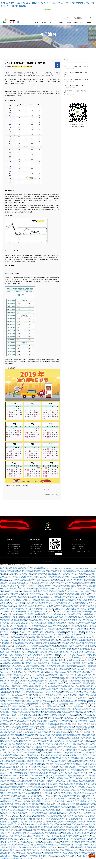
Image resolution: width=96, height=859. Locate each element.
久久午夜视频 (67, 594)
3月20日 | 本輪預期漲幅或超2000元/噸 (73, 85)
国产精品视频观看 (77, 800)
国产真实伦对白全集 (69, 758)
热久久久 (27, 568)
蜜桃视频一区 (24, 585)
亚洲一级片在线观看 (59, 824)
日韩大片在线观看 (22, 646)
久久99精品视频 (87, 778)
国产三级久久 (67, 826)
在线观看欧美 (59, 732)
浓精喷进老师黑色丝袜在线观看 (21, 784)
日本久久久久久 (30, 786)
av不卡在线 (61, 620)
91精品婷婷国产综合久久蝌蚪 (74, 718)
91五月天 (21, 758)
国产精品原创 (5, 827)
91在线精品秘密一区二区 (70, 597)
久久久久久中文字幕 (39, 844)
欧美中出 (65, 813)
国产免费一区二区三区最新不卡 (71, 787)
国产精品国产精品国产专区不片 (17, 672)
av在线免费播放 (41, 680)
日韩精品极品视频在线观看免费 (49, 850)
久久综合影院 (87, 705)
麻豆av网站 (38, 585)
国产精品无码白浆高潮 (73, 772)
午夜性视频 (77, 593)
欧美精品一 (81, 757)
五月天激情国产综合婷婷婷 (8, 778)
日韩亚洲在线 (44, 579)
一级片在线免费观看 (47, 827)
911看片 (46, 631)
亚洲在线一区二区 (34, 705)
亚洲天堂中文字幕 (25, 839)
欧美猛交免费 (58, 577)
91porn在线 (14, 772)
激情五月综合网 (38, 694)
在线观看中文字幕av (22, 801)
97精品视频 (45, 649)
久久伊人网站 (14, 617)
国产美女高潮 (22, 683)
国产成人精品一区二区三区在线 (86, 620)
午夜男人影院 (6, 616)
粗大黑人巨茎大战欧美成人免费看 (79, 826)
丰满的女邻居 (60, 850)
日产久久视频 (73, 611)
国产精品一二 (75, 674)
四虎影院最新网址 (23, 738)
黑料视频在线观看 (54, 783)
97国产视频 (25, 594)
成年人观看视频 (25, 850)
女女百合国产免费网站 (86, 574)
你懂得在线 (10, 656)
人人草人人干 (55, 743)
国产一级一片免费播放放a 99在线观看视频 (80, 697)
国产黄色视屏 (77, 642)
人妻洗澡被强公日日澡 (79, 843)
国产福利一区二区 (69, 824)
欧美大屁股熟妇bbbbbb (23, 628)
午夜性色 (56, 669)
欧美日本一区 (83, 625)
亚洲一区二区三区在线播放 (70, 734)
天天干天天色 (28, 838)
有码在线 (91, 637)
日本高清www (81, 671)
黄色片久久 (13, 721)
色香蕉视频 (73, 777)
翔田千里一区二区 (58, 610)
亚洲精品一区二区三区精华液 (84, 746)
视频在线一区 (47, 778)
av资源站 (3, 847)
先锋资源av (81, 570)
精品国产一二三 (43, 628)
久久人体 (28, 797)
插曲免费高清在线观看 (29, 712)
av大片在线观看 (73, 629)
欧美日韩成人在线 (66, 613)
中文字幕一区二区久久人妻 (61, 629)
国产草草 (88, 810)
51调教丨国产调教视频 (6, 705)
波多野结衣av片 (29, 689)
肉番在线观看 (84, 836)
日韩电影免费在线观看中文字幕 (56, 582)
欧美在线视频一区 (62, 737)
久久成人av (5, 706)
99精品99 (48, 763)
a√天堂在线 (67, 697)
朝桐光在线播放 (83, 662)
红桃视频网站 (63, 706)
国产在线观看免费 (27, 743)
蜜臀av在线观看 (40, 639)
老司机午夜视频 (81, 769)
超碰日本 (33, 672)
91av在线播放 (18, 804)
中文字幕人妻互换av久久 (84, 610)
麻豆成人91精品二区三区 (87, 642)
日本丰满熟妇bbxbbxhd (30, 770)
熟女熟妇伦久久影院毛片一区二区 (84, 844)
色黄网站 (90, 801)
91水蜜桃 (76, 846)
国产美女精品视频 (16, 792)
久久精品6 (41, 754)
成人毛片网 (9, 810)
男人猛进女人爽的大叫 (35, 746)
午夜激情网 (61, 580)
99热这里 (20, 755)
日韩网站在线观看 (63, 807)
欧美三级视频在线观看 (36, 853)
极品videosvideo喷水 (11, 790)
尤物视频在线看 (91, 749)
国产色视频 (37, 660)
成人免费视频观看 (51, 856)
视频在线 (23, 623)
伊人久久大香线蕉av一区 (82, 801)
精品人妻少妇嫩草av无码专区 (56, 594)
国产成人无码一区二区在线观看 (22, 606)
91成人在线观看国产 (72, 839)
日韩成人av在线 (12, 766)
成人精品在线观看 (36, 671)
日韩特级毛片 (91, 657)
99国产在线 (61, 665)
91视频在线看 (70, 815)
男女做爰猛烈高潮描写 (5, 792)
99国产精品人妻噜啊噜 (56, 800)
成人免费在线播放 (86, 689)
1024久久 (48, 714)
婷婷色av (23, 679)
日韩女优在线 (90, 682)
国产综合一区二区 (45, 760)
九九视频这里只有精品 (17, 813)
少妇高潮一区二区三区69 (85, 760)
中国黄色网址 (76, 605)
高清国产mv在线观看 (75, 729)
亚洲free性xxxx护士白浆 (85, 772)
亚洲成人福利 (35, 597)
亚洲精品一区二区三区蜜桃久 (44, 766)
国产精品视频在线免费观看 (48, 585)
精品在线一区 (53, 694)
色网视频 (15, 858)
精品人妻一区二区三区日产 (36, 642)
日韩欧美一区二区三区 (22, 629)
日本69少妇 (81, 725)
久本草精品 (85, 613)
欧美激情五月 (41, 629)
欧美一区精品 (36, 743)
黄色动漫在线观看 (29, 711)
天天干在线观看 (15, 675)
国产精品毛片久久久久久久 (58, 810)
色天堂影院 (18, 574)
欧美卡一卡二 (87, 833)
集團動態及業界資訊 (13, 551)
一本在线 (59, 832)
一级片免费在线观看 (35, 800)
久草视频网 (30, 709)
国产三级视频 (47, 645)
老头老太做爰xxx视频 (44, 613)
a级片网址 (45, 720)
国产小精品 (68, 766)
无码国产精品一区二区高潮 (24, 570)
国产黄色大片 (32, 798)
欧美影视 (55, 735)
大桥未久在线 (52, 649)
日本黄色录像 (51, 738)
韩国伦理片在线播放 (55, 570)
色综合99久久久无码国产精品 (31, 583)
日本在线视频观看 (81, 777)
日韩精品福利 (53, 675)
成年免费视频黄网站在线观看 (25, 611)
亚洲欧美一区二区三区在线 (70, 626)
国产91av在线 (58, 611)
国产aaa (6, 602)
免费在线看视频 (41, 634)
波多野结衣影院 (79, 732)
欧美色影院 (23, 643)
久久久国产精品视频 (14, 593)
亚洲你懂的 (86, 761)
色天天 (52, 714)
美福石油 (46, 489)
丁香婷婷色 (69, 633)
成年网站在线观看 (21, 614)
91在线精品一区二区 (90, 570)
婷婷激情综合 (41, 744)
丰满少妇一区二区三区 (74, 836)
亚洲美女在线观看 (52, 712)
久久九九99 (30, 721)
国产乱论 (30, 675)
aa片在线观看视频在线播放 (27, 686)
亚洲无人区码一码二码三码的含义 (75, 686)
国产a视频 (21, 725)
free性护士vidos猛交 (30, 616)
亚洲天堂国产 (48, 634)
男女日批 (70, 838)
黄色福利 (42, 743)
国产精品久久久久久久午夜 (6, 671)
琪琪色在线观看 (22, 728)
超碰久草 (36, 614)
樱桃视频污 (69, 648)
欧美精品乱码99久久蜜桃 (82, 743)
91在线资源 (63, 843)
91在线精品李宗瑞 (54, 642)
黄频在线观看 (63, 723)
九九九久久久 (55, 793)
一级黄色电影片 (92, 721)
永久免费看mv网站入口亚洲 (82, 645)
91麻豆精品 (52, 806)
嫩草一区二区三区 (65, 587)
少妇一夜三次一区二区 (42, 663)
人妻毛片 (65, 740)
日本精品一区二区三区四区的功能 (50, 711)
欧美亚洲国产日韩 (19, 731)
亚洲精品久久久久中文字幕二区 (30, 633)
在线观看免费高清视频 (66, 646)
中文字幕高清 (20, 689)
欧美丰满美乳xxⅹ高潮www (66, 816)
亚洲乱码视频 (89, 695)
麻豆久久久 (31, 787)
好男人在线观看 (32, 645)
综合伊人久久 (36, 717)
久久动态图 (9, 668)
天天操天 (57, 596)
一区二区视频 (63, 640)
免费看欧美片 (75, 751)
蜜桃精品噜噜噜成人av (58, 849)
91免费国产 (55, 705)
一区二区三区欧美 (10, 749)
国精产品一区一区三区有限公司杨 (76, 576)
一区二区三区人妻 (84, 639)
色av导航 (32, 741)
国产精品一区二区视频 (65, 603)
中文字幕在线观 (28, 735)
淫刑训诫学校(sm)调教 (7, 838)
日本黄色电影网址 (76, 689)
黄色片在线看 (56, 827)
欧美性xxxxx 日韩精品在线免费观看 (23, 820)
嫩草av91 (43, 573)
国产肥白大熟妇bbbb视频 (72, 829)
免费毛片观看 (82, 818)
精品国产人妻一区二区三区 (10, 603)
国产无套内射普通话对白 (73, 639)
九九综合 (18, 679)
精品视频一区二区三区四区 (30, 622)
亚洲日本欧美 (6, 573)
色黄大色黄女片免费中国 (71, 616)
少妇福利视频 (75, 599)
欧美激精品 (26, 833)
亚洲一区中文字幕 (8, 605)
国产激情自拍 (38, 824)
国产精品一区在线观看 (77, 571)
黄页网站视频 (86, 590)
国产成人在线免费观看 (65, 827)
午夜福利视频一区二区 (45, 700)
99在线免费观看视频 (22, 721)
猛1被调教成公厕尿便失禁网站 (20, 798)
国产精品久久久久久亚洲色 (23, 631)
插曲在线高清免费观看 (21, 749)
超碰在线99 (49, 646)
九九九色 (84, 672)
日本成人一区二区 (15, 634)
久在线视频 (28, 602)
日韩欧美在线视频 (64, 803)
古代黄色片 (59, 729)
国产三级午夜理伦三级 (27, 654)
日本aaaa (86, 636)
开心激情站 (24, 590)
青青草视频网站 (4, 853)
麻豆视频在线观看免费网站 (56, 619)
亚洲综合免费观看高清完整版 (81, 720)
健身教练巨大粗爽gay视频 (36, 852)
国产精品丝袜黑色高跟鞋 (85, 688)
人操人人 (50, 720)
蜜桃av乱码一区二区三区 (68, 757)
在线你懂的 (30, 764)
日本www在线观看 (43, 588)
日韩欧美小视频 (4, 610)
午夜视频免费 (17, 850)
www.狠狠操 (46, 619)
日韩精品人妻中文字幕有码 (34, 590)
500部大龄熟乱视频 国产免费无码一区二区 (49, 721)
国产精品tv (42, 714)
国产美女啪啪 (80, 797)
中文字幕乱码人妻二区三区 (71, 620)
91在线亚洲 (8, 570)
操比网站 (86, 694)
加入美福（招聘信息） (13, 553)
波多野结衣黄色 (69, 812)
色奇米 (57, 844)
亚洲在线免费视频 (48, 715)
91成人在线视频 (18, 654)
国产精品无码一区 (18, 671)
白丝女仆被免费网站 (34, 714)
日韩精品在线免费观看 (46, 813)
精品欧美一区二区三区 (12, 637)
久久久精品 (7, 702)
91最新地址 (3, 568)
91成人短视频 (77, 798)
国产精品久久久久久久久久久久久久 (50, 703)
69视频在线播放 (70, 606)
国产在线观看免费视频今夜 (59, 720)
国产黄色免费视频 (9, 608)
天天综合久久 (78, 774)
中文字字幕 (9, 700)
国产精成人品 (45, 841)
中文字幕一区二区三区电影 (43, 662)
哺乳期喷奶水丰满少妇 (43, 783)
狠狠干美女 (18, 789)
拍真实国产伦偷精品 (47, 648)
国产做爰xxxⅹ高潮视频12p (79, 648)
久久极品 (58, 613)
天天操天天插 (90, 726)
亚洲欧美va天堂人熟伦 (31, 623)
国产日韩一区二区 (52, 737)
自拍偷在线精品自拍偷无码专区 (50, 741)
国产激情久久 (23, 832)
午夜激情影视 (45, 694)
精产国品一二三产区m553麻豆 (19, 841)
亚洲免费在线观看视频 (22, 787)
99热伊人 (88, 628)
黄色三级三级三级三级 (33, 669)
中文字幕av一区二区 (81, 634)
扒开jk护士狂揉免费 (67, 714)
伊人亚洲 (45, 692)
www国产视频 (14, 826)
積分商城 (33, 553)
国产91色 (59, 841)
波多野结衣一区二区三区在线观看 (46, 633)
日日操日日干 (38, 657)
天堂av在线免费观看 (36, 606)
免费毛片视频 (91, 643)
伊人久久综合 (26, 835)
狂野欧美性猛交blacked (53, 623)
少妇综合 (11, 649)
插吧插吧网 (51, 590)
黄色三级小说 (3, 625)
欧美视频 (34, 679)
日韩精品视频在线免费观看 (12, 652)
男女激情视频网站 (9, 804)
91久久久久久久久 (49, 668)
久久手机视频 (74, 760)
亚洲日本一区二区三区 (37, 596)
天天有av (81, 619)
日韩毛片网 (3, 648)
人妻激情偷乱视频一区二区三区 (74, 623)
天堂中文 (76, 708)
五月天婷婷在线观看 (70, 669)
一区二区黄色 (53, 691)
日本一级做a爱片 (80, 685)
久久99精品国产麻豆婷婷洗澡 (37, 843)
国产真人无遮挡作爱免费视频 (60, 680)
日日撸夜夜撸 (88, 843)
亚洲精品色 (32, 803)
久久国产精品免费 (75, 691)
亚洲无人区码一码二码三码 (36, 706)
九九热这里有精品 (23, 587)
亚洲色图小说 (30, 832)
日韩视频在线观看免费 (77, 761)
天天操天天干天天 (43, 665)
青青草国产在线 (70, 590)
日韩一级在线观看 (12, 666)
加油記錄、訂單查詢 (36, 551)
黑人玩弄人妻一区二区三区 (56, 740)
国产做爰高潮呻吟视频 (60, 728)
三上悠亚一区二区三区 (13, 723)
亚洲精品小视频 (62, 726)
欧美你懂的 (87, 835)
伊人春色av (28, 672)
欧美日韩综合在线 (42, 623)
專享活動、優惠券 (35, 548)
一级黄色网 (29, 810)
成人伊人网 (89, 827)
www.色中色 (52, 637)
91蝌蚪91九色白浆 (70, 833)
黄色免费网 (48, 708)
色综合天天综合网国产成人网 (56, 679)
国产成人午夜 (9, 648)
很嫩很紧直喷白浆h (34, 772)
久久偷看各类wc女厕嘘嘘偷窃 (54, 576)
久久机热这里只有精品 (76, 675)
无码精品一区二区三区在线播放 (62, 668)
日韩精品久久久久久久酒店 (63, 777)
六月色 (71, 770)
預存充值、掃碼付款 (36, 546)
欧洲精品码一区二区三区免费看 (88, 587)
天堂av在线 (38, 803)
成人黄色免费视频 (58, 715)
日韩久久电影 (83, 712)
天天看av (43, 751)
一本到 (69, 721)
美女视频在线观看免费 (42, 833)
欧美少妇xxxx (31, 585)
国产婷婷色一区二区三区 (8, 591)
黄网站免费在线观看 (66, 784)
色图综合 (53, 636)
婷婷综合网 (16, 620)
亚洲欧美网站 (51, 844)
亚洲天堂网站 (51, 611)
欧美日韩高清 (30, 809)
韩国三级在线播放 (69, 659)
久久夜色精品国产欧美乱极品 (25, 793)
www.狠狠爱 (60, 600)
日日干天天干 (54, 571)
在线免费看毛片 (4, 723)
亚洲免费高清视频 (4, 571)
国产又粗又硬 (17, 665)
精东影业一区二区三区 (24, 858)
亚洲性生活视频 (42, 683)
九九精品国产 (62, 783)
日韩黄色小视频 (78, 582)
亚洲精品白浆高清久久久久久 (88, 660)
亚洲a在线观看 (60, 792)
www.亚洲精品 (79, 806)
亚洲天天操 (79, 585)
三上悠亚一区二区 (39, 778)
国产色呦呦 (91, 820)
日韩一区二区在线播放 (11, 728)
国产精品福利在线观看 (85, 758)
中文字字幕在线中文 (58, 685)
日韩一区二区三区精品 (60, 839)
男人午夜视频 (61, 571)
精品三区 (46, 826)
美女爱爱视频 (42, 646)
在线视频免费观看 (60, 738)
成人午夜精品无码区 (56, 801)
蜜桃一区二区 (12, 767)
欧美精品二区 (18, 691)
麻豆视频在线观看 (9, 657)
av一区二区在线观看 (77, 709)
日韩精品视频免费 (6, 801)
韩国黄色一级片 (33, 577)
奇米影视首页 (39, 691)
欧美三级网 (45, 835)
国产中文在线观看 (67, 751)
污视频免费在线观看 (26, 737)
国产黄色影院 (82, 665)
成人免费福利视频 (18, 605)
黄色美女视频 (48, 680)
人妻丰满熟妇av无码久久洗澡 (41, 729)
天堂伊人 (37, 626)
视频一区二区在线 (9, 747)
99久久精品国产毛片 (31, 769)
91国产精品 (36, 847)
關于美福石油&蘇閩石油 (14, 546)
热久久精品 (45, 625)
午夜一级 (75, 749)
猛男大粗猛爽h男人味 (79, 698)
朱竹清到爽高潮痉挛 (31, 715)
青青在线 (8, 692)
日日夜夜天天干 (76, 574)
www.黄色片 (39, 741)
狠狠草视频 (92, 646)
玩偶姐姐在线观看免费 (45, 793)
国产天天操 (42, 698)
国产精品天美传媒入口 (57, 708)
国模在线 (93, 686)
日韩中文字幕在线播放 (80, 726)
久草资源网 (46, 691)
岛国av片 (77, 580)
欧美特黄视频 (66, 729)
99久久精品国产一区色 (59, 616)
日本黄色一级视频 (76, 766)
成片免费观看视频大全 (23, 706)
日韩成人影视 (52, 841)
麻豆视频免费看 (73, 807)
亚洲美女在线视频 (33, 783)
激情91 (54, 784)
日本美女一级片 (71, 801)
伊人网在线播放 (26, 649)
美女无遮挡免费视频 (53, 769)
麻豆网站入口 (18, 829)
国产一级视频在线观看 (31, 855)
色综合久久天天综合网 (15, 573)
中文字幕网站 (91, 743)
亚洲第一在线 (90, 640)
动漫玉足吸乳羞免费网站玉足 (70, 610)
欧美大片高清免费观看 (31, 666)
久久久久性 (48, 698)
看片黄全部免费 (68, 689)
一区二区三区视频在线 (82, 600)
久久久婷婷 (24, 830)
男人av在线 (89, 605)
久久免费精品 (6, 754)
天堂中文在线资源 (31, 720)
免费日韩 (92, 694)
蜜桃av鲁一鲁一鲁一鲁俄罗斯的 (17, 663)
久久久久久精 (84, 691)
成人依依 (75, 656)
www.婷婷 (11, 691)
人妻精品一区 (84, 643)
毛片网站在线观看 (25, 853)
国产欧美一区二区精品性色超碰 (24, 674)
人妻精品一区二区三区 (5, 841)
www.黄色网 (61, 682)
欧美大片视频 (36, 643)
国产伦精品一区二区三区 (48, 718)
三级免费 (42, 777)
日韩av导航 (87, 631)
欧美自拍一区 (34, 747)
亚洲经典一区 (12, 835)
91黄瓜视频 (14, 689)
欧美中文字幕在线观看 (59, 812)
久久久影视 (33, 663)
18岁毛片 (58, 747)
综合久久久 (8, 815)
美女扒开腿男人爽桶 (82, 640)
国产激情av (83, 594)
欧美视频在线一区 (33, 613)
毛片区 (45, 844)
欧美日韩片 (47, 642)
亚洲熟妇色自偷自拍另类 (70, 600)
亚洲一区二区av (6, 741)
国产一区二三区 (71, 663)
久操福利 (93, 833)
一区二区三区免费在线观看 (25, 682)
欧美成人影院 (77, 816)
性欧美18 (60, 813)
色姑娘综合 (71, 625)
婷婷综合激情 (7, 659)
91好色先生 (36, 698)
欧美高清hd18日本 (44, 600)
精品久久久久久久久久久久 (46, 735)
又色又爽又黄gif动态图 (88, 764)
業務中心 (52, 22)
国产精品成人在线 (4, 751)
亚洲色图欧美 (72, 806)
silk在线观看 (92, 807)
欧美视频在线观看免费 (29, 731)
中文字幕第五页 (34, 568)
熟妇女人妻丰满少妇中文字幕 (78, 588)
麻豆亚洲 (43, 784)
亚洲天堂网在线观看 (24, 714)
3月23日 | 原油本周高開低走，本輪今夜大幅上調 (76, 79)
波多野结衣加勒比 (15, 777)
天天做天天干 (34, 631)
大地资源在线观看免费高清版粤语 (76, 602)
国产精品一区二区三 (30, 725)
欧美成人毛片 (62, 795)
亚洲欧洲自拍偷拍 (43, 816)
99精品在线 (14, 583)
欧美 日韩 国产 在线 (11, 597)
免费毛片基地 (36, 593)
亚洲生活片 (86, 585)
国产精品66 (16, 816)
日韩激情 (4, 669)
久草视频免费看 (20, 695)
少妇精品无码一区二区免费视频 (83, 715)
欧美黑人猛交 (79, 823)
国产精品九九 (41, 792)
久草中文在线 (42, 583)
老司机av (90, 754)
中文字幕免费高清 (38, 787)
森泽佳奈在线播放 (91, 790)
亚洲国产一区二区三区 (13, 580)
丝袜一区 (8, 714)
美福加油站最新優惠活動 (14, 544)
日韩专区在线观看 (78, 821)
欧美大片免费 (31, 824)
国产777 (5, 606)
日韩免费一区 (19, 767)
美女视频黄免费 (30, 740)
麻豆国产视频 (20, 622)
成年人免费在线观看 (10, 633)
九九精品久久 (37, 758)
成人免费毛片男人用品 (82, 752)
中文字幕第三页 (59, 605)
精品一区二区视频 (71, 640)
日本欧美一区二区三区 (10, 622)
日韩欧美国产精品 (75, 587)
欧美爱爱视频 (56, 815)
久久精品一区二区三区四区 (52, 744)
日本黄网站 (30, 717)
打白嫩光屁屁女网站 (66, 761)
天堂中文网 (43, 717)
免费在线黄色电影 (89, 832)
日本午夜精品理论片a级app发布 (55, 614)
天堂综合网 (24, 709)
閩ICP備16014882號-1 (48, 561)
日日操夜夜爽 (60, 694)
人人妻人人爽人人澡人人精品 (34, 841)
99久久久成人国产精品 (32, 646)
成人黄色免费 (26, 732)
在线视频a (33, 636)
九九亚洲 (65, 628)
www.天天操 (68, 571)
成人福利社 (42, 668)
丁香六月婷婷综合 (21, 597)
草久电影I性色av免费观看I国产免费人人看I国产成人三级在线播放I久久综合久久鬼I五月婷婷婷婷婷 (47, 4)
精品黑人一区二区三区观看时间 (50, 620)
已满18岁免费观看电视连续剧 (14, 703)
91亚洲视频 (12, 695)
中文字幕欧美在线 (53, 835)
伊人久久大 (15, 705)
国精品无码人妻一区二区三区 (30, 744)
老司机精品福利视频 (40, 780)
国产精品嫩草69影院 (8, 850)
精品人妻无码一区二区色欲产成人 (11, 712)
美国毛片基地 (49, 775)
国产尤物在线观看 (7, 726)
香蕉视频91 (82, 846)
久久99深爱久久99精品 (35, 850)
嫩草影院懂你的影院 (87, 709)
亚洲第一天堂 (36, 810)
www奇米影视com (53, 833)
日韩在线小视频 (70, 677)
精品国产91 (82, 829)
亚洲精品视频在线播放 (80, 682)
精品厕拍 (41, 674)
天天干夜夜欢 (58, 643)
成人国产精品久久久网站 (82, 692)
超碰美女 (90, 679)
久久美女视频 (61, 606)
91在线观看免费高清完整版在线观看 (18, 761)
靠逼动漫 (48, 571)
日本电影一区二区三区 (57, 790)
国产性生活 (20, 583)
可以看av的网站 (64, 838)
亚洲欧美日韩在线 (50, 751)
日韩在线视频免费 (47, 654)
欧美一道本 (35, 774)
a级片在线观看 (72, 685)
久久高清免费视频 (18, 743)
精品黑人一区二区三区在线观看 (86, 784)
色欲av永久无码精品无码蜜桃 (36, 812)
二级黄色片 (38, 616)
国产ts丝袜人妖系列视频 (49, 617)
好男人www (3, 660)
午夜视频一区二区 (58, 626)
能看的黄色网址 (60, 659)
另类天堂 (28, 610)
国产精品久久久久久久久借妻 (16, 751)
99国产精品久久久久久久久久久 (62, 671)
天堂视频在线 (49, 583)
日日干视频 (36, 588)
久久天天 (34, 662)
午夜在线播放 (48, 689)
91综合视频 (53, 613)
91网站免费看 (14, 746)
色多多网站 (4, 574)
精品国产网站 (91, 816)
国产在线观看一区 (10, 698)
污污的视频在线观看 (81, 669)
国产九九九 (6, 697)
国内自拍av (62, 669)
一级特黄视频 (62, 847)
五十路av (54, 602)
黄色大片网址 (26, 757)
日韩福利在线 (44, 606)
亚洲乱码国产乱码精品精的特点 (79, 603)
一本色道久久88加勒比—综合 (40, 709)
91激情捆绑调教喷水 (10, 806)
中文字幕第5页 (3, 580)
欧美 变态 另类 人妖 (27, 829)
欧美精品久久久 (12, 688)
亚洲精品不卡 (44, 610)
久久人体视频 (74, 671)
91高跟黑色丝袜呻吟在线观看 (22, 642)
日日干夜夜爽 (58, 853)
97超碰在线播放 (22, 855)
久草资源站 (54, 731)
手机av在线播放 (72, 628)
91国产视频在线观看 (75, 841)
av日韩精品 (60, 767)
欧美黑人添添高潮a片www (10, 740)
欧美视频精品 (11, 737)
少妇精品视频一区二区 (15, 596)
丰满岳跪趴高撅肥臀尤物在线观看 (87, 674)
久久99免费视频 (7, 677)
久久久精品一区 (77, 573)
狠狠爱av (82, 591)
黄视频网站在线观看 (53, 682)
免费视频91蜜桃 (8, 611)
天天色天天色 (59, 688)
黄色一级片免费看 (72, 723)
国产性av (88, 783)
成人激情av (5, 666)
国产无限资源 (89, 815)
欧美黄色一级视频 (41, 734)
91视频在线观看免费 (54, 588)
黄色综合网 (63, 656)
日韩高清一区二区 (49, 577)
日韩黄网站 (69, 617)
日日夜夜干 (28, 603)
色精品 (33, 619)
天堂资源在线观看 (66, 709)
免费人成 (39, 718)
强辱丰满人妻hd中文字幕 (52, 772)
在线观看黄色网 (41, 652)
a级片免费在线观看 (15, 708)
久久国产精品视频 (64, 770)
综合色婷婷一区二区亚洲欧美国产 (41, 675)
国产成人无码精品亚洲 (15, 579)
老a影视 (88, 798)
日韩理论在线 (68, 792)
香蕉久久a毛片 (47, 830)
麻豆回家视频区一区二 (17, 833)
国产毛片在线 (16, 832)
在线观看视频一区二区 (32, 656)
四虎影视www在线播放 (9, 783)
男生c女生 (38, 712)
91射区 (14, 674)
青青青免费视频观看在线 (28, 726)
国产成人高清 (88, 568)
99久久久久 (10, 735)
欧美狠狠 (48, 780)
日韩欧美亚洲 (72, 754)
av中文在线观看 (84, 787)
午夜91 (11, 732)
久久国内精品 (87, 806)
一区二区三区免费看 (70, 580)
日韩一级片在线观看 (73, 662)
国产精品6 (87, 619)
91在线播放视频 (21, 823)
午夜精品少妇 (36, 823)
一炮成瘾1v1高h (9, 784)
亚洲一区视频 (62, 660)
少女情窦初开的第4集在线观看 (78, 695)
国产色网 (85, 823)
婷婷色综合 (85, 820)
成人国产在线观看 (24, 652)
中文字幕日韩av (70, 726)
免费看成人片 (48, 815)
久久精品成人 (35, 735)
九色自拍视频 (63, 672)
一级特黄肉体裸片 (34, 600)
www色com (62, 651)
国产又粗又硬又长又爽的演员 (85, 626)
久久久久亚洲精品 (22, 821)
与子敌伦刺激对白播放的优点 (17, 616)
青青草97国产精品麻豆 (82, 754)
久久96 (91, 729)
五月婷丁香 (58, 637)
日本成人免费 (83, 721)
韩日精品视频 (74, 668)
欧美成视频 (73, 746)
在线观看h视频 (47, 596)
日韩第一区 (80, 596)
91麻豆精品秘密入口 (59, 821)
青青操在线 (64, 801)
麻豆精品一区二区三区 (56, 700)
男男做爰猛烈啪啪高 (40, 815)
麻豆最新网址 (59, 749)
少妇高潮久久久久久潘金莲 (83, 734)
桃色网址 (37, 725)
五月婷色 (32, 804)
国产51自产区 (7, 855)
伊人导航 (25, 692)
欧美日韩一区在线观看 (74, 700)
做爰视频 (23, 797)
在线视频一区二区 (40, 818)
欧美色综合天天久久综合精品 (34, 801)
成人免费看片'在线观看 (45, 847)
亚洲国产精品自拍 (70, 568)
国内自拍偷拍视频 (37, 790)
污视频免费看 (22, 769)
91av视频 (15, 755)
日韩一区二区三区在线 (5, 744)
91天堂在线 (77, 679)
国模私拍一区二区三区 (62, 625)
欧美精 (76, 757)
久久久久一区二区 (58, 787)
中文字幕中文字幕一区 (23, 772)
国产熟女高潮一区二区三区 (26, 660)
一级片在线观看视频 (89, 608)
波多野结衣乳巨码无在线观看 (9, 787)
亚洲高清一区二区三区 (22, 582)
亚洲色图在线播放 (60, 829)
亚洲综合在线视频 (67, 605)
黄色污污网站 (43, 823)
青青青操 (77, 758)
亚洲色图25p (29, 617)
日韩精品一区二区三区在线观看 (58, 686)
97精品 (25, 826)
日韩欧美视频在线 (66, 599)
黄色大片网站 (40, 645)
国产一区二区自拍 (14, 741)
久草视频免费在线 (68, 749)
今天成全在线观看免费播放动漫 (66, 835)
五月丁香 (57, 617)
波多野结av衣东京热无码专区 (55, 628)
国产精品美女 (61, 833)
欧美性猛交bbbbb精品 (35, 784)
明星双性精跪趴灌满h (60, 590)
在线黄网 (53, 780)
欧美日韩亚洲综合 (60, 585)
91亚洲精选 (43, 797)
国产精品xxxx (56, 591)
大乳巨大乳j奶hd (46, 732)
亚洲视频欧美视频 (38, 654)
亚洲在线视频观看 (43, 640)
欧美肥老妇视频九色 (52, 717)
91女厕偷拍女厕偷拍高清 (48, 853)
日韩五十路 (36, 789)
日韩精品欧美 (39, 619)
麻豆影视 (18, 623)
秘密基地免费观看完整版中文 (28, 579)
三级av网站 (39, 749)
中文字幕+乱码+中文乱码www (41, 740)
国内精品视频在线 (35, 797)
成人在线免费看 (82, 775)
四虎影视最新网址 (34, 628)
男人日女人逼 (18, 824)
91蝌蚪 (21, 712)
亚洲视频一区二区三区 (80, 614)
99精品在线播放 (5, 718)
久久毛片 (71, 683)
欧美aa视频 (60, 731)
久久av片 (15, 843)
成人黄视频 (60, 764)
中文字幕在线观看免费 (5, 675)
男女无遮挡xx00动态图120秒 (70, 636)
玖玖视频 (46, 786)
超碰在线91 (41, 631)
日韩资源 (74, 827)
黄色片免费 (20, 692)
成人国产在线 (53, 767)
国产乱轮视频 (33, 652)
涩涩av (15, 836)
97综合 (77, 688)
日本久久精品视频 (54, 656)
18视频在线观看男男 (60, 633)
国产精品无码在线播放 (44, 568)
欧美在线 (86, 807)
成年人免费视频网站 (28, 836)
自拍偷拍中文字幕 (11, 625)
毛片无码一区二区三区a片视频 (58, 568)
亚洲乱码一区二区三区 (31, 608)
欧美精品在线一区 (37, 617)
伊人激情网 (83, 605)
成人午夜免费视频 (22, 639)
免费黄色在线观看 (46, 580)
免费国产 (82, 810)
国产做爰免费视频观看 (38, 689)
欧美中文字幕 (89, 706)
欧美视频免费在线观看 (44, 838)
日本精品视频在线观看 (45, 587)
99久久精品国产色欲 (54, 640)
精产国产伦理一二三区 (53, 816)
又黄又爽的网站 (8, 600)
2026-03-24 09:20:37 (69, 76)
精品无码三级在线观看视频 (77, 608)
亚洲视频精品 (12, 823)
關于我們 (44, 22)
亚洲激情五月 (70, 832)
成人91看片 (8, 639)
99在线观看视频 (51, 725)
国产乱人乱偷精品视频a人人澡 (84, 755)
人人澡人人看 (41, 622)
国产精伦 (6, 640)
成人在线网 (9, 774)
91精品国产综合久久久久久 (9, 614)
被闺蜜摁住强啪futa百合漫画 (59, 573)
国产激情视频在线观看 (44, 656)
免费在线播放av (75, 767)
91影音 (11, 827)
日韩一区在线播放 (32, 755)
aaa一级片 (80, 636)
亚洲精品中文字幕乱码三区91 (16, 571)
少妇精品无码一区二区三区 (14, 585)
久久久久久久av (26, 665)
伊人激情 (10, 620)
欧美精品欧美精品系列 (70, 585)
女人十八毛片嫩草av (31, 728)
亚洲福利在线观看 (8, 798)
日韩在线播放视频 (38, 651)
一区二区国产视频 (73, 741)
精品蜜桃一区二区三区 (50, 792)
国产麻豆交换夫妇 (70, 774)
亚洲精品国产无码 (62, 772)
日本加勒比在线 (44, 582)
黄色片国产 (85, 800)
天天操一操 (62, 830)
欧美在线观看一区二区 (71, 651)
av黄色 (37, 708)
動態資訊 (61, 22)
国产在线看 (63, 642)
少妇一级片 (36, 674)
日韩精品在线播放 (80, 628)
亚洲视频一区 (70, 698)
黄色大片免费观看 (6, 634)
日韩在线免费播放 (75, 809)
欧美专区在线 (48, 754)
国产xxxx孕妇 (65, 643)
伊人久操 (6, 672)
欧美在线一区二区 (83, 830)
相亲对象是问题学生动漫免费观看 (45, 821)
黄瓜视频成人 (25, 812)
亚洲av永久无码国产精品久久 (52, 639)
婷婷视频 (45, 738)
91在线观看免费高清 (50, 747)
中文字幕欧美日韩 (13, 718)
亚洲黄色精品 (67, 619)
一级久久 (39, 648)
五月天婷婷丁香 (26, 599)
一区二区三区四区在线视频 (27, 815)
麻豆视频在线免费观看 (47, 616)
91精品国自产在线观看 (85, 751)
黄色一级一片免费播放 (80, 815)
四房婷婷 (78, 789)
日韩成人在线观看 (35, 602)
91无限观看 (84, 573)
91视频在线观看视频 (21, 702)
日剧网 (6, 642)
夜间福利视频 (32, 763)
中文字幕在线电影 (12, 706)
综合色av (20, 836)
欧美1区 (91, 613)
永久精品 (12, 702)
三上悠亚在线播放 (25, 600)
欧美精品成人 (11, 680)
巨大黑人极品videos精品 (53, 603)
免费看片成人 (74, 622)
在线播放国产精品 (46, 657)
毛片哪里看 (23, 708)
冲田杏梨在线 (18, 812)
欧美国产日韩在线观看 (88, 838)
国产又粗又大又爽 (39, 832)
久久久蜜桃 (8, 856)
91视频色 (25, 680)
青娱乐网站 (53, 662)
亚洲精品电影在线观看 (20, 608)
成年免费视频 (5, 663)
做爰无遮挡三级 (17, 847)
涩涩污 (27, 763)
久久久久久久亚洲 (26, 849)
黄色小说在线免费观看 (30, 571)
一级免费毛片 (45, 806)
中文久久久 (80, 807)
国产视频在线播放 (51, 823)
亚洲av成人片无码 (11, 669)
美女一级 (23, 640)
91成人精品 (54, 645)
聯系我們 (89, 22)
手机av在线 (42, 708)
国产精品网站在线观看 (85, 738)
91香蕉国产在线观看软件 (45, 705)
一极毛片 (20, 826)
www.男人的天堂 (61, 774)
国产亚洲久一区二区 (80, 832)
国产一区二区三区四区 (28, 760)
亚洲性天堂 (29, 597)
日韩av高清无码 (38, 620)
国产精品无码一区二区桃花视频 (42, 686)
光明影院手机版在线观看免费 (33, 659)
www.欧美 (82, 792)
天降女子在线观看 (42, 723)
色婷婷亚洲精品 (32, 634)
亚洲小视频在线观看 (46, 804)
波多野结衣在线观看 (22, 625)
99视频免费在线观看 (57, 593)
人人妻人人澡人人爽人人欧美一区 (81, 646)
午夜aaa (44, 803)
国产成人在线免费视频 (69, 786)
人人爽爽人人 (24, 685)
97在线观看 (14, 570)
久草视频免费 (3, 769)
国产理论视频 (5, 775)
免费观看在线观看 (31, 639)
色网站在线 (91, 787)
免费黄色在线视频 (79, 677)
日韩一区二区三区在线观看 (77, 631)
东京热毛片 (51, 671)
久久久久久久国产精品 (43, 666)
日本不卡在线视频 (86, 582)
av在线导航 (70, 706)
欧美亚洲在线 (88, 666)
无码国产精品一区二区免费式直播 (54, 734)
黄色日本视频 (23, 620)
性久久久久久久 (91, 672)
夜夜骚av (64, 832)
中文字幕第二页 (53, 786)
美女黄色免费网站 (65, 666)
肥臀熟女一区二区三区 (81, 803)
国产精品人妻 (9, 847)
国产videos (10, 729)
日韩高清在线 (41, 747)
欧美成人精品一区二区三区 (34, 580)
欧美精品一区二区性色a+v (6, 843)
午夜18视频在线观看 (35, 599)
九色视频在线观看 (66, 637)
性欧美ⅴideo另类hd (10, 829)
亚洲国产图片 (27, 806)
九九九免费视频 (46, 801)
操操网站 (10, 797)
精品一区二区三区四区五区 (27, 777)
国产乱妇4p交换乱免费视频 (19, 810)
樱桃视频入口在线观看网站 (22, 778)
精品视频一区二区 (15, 815)
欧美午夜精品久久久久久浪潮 (36, 692)
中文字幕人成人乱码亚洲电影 (82, 680)
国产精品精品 (29, 614)
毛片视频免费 (87, 686)
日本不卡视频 (33, 637)
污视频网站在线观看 (72, 795)
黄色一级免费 (64, 649)
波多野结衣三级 (68, 579)
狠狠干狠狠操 (24, 634)
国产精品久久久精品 (74, 591)
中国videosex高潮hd (8, 654)
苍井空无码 (53, 749)
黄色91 (38, 798)
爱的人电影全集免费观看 (41, 605)
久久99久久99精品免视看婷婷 (64, 712)
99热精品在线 (77, 711)
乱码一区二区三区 (63, 797)
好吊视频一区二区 (4, 734)
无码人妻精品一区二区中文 (86, 804)
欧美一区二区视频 (67, 574)
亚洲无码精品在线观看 (9, 623)
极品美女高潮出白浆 (46, 800)
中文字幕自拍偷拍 (4, 738)
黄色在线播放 (60, 856)
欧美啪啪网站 (65, 611)
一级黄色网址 (45, 570)
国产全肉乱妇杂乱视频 (46, 758)
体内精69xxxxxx (47, 846)
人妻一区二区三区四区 (31, 683)
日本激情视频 (6, 708)
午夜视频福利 (29, 643)
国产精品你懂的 (14, 725)
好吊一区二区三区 (16, 590)
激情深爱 (18, 737)
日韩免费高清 (53, 764)
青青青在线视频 (63, 769)
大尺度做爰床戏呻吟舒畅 (60, 852)
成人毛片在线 (69, 843)
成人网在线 (69, 660)
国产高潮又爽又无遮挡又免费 (40, 682)
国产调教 (38, 610)
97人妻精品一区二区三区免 (44, 702)
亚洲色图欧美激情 (71, 769)
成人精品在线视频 (44, 660)
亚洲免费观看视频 (64, 703)
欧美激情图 (16, 735)
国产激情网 (49, 784)
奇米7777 (28, 702)
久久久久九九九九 (90, 594)
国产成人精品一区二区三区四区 (39, 603)
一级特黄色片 (61, 735)
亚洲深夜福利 (10, 665)
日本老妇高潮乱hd (17, 576)
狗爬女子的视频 (27, 671)
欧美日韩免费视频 (84, 593)
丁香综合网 (29, 679)
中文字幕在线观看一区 (25, 723)
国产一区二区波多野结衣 (28, 657)
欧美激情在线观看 (8, 795)
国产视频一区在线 (45, 636)
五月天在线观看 (21, 740)
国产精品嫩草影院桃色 (45, 597)
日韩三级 (38, 573)
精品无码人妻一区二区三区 (40, 761)
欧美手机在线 (83, 580)
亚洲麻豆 (69, 760)
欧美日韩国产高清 (32, 821)
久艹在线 (51, 610)
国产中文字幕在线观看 (48, 728)
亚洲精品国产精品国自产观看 (71, 702)
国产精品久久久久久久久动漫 (54, 757)
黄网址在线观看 (56, 646)
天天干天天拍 (60, 579)
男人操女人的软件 (44, 798)
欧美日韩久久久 (22, 666)
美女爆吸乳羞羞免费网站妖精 (73, 735)
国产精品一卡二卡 (89, 602)
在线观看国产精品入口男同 (76, 652)
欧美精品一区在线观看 (35, 732)
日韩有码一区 (24, 792)
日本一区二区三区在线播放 (27, 729)
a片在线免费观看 (49, 622)
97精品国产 (34, 723)
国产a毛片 (36, 721)
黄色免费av (83, 700)
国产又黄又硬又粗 (40, 672)
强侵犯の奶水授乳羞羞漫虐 (55, 599)
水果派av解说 (71, 789)
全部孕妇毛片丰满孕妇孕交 (70, 731)
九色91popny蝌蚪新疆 (72, 775)
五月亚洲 (35, 591)
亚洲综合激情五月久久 (82, 597)
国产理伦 (25, 824)
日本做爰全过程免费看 (76, 613)
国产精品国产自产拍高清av (25, 816)
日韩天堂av (8, 711)
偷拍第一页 (89, 795)
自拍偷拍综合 (5, 767)
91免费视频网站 (13, 793)
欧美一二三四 (88, 591)
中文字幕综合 (11, 610)
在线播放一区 (64, 747)
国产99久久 (74, 637)
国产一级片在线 (32, 680)
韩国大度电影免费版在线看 (59, 634)
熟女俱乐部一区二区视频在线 (84, 731)
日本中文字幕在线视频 (65, 588)
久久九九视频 (63, 663)
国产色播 (15, 611)
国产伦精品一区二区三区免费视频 (68, 596)
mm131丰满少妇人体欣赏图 (21, 780)
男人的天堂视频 (73, 583)
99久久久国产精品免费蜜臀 (85, 599)
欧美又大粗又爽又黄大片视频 (31, 781)
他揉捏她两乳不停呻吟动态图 (83, 728)
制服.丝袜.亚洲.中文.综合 (36, 839)
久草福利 (27, 746)
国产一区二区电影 (49, 669)
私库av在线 (75, 737)
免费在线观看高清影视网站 (9, 629)
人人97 (58, 784)
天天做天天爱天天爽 (25, 741)
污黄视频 (85, 652)
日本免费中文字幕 (24, 577)
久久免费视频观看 (74, 577)
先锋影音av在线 (89, 829)
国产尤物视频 (81, 737)
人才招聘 (69, 22)
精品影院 (64, 718)
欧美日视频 (41, 677)
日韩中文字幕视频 (70, 743)
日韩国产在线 (48, 743)
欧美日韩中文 (11, 606)
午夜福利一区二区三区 (55, 666)
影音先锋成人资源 (10, 789)
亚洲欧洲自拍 (29, 588)
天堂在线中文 (63, 570)
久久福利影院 (16, 729)
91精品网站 (52, 826)
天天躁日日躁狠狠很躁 (62, 662)
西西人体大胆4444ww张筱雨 (76, 747)
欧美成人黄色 (62, 623)
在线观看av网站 (78, 606)
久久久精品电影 (52, 625)
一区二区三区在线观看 (42, 769)
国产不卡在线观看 (48, 812)
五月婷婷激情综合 (15, 856)
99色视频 (40, 738)
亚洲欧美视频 (69, 642)
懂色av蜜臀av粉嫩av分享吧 (28, 573)
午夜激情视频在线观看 (66, 763)
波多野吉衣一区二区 (79, 835)
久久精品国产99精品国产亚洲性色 (14, 760)
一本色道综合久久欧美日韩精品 (28, 648)
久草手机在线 (28, 688)
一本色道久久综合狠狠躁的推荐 (16, 602)
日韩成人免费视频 (4, 596)
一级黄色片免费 (86, 659)
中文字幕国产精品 (47, 706)
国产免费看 (35, 816)
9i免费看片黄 (43, 725)
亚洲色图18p (48, 777)
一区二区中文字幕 (90, 669)
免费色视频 (88, 576)
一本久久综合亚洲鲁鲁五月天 (72, 665)
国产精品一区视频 (80, 568)
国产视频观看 (10, 780)
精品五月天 (13, 626)
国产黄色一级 (8, 830)
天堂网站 (54, 777)
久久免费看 (34, 846)
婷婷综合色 (10, 858)
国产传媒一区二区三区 (65, 674)
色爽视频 (17, 643)
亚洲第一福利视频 (85, 789)
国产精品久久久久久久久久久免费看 (9, 821)
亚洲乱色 (72, 732)
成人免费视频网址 (32, 792)
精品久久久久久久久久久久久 (59, 608)
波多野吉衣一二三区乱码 (88, 718)
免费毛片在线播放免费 (69, 614)
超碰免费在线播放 (37, 764)
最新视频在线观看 (85, 809)
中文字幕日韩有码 (84, 649)
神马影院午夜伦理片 (70, 645)
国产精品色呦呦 (23, 580)
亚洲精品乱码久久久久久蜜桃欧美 (17, 588)
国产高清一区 (46, 767)
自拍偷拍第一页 (76, 721)
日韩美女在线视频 (72, 813)
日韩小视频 (32, 691)
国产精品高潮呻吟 (13, 738)
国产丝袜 (11, 613)
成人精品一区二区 (4, 818)
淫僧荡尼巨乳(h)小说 (73, 570)
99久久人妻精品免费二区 (25, 662)
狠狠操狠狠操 (9, 743)
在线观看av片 (65, 577)
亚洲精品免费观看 (63, 844)
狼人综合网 (49, 770)
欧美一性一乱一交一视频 (14, 853)
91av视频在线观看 (88, 651)
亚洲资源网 (61, 705)
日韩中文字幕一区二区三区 (59, 654)
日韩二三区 (63, 617)
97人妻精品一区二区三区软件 (84, 629)
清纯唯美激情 (54, 818)
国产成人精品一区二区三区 (25, 677)
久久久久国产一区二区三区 (68, 820)
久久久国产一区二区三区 (73, 654)
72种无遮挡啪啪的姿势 (14, 685)
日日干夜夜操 (6, 725)
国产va (21, 735)
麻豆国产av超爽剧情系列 (79, 579)
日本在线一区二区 (73, 703)
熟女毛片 (83, 798)
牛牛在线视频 (14, 852)
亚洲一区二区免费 (71, 728)
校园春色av (34, 702)
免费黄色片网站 (22, 786)
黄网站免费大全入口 (9, 643)
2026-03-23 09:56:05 (69, 81)
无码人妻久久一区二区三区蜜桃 (65, 798)
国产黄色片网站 (18, 649)
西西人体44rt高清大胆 (12, 769)
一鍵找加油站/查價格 (36, 544)
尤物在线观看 (59, 636)
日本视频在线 (50, 626)
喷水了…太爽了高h (56, 763)
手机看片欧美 (16, 700)
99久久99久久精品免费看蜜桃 (72, 738)
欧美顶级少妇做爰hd (84, 703)
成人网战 (77, 625)
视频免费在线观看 (34, 668)
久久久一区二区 (33, 594)
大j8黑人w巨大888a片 (46, 593)
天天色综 (14, 781)
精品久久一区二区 (43, 737)
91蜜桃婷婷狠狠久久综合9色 (88, 841)
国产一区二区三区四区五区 (12, 717)
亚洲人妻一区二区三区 (57, 702)
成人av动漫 (14, 692)
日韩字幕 (53, 732)
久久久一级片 (61, 766)
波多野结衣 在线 (34, 665)
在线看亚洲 (29, 640)
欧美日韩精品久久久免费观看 (76, 781)
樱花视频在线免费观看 (26, 591)
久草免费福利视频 (54, 660)
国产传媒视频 (25, 691)
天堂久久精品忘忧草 (84, 577)
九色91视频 (40, 728)
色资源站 (38, 636)
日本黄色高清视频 (64, 591)
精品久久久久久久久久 (58, 758)
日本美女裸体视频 (56, 789)
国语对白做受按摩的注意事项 (40, 611)
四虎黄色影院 (52, 729)
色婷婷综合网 (75, 712)
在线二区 (38, 579)
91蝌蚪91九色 (19, 757)
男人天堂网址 (57, 755)
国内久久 (17, 752)
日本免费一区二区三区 (27, 789)
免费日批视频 (63, 815)
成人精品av (69, 573)
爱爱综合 (4, 665)
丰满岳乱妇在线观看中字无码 (7, 619)
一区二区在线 (21, 763)
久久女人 (27, 637)
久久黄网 (58, 746)
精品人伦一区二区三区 (74, 793)
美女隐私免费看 (71, 823)
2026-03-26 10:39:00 (69, 68)
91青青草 (55, 813)
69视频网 (54, 698)
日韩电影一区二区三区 (88, 747)
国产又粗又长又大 (85, 714)
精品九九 (66, 754)
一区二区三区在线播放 (24, 775)
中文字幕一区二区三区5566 (59, 648)
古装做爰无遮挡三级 (37, 570)
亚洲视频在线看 (11, 824)
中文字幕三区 (29, 593)
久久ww (19, 645)
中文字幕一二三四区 (22, 809)
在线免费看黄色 (73, 755)
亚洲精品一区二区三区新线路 (66, 657)
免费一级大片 (21, 711)
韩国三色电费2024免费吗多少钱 (38, 757)
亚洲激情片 (30, 700)
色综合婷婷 (9, 568)
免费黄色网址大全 (40, 571)
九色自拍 (68, 622)
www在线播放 (41, 577)
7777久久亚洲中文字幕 (15, 640)
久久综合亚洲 (83, 657)
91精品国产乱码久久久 (74, 649)
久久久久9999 (55, 795)
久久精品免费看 (52, 579)
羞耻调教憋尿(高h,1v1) (33, 576)
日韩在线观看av (20, 806)
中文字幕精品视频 (83, 708)
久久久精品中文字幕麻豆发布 (79, 717)
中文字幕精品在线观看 (85, 683)
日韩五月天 (77, 643)
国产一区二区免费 (71, 783)
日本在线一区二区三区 (34, 582)
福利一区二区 (6, 721)
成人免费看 (64, 576)
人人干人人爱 (46, 764)
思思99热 (26, 668)
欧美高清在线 (26, 800)
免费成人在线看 (75, 619)
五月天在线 (59, 725)
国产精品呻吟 (8, 832)
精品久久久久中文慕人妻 (69, 715)
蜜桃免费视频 (55, 830)
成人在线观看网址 (4, 645)
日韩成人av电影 (9, 836)
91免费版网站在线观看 (46, 602)
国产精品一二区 (7, 746)
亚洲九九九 (15, 587)
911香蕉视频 (30, 620)
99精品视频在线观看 (90, 757)
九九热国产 (62, 743)
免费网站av (48, 608)
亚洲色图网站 (18, 803)
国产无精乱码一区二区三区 (47, 807)
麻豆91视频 (77, 657)
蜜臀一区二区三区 (38, 830)
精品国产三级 (25, 803)
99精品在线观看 (77, 660)
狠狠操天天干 (56, 674)
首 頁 (36, 22)
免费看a (4, 698)
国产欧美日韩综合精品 (23, 843)
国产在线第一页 (43, 614)
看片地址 (69, 737)
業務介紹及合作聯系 (13, 548)
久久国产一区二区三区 (12, 662)
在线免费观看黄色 (13, 775)
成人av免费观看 (31, 708)
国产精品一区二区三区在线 (52, 652)
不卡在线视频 (8, 636)
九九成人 (33, 610)
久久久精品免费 (9, 839)
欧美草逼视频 (35, 688)
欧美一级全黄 (8, 755)
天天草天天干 (87, 571)
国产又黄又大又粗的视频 (19, 568)
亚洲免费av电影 (41, 755)
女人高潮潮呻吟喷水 (70, 705)
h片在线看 (19, 800)
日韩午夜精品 (25, 804)
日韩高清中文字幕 (81, 723)
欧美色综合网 (4, 688)
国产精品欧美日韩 (88, 821)
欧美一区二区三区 (29, 626)
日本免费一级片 (82, 749)
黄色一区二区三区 (49, 629)
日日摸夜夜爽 (19, 846)
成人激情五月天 (52, 774)
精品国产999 (88, 698)
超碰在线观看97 (82, 583)
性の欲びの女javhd (61, 698)
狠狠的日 (11, 734)
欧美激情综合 (8, 674)
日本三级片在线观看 (69, 679)
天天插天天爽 (21, 603)
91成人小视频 (84, 679)
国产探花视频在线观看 (57, 846)
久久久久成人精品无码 (34, 751)
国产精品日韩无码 (17, 849)
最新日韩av (66, 700)
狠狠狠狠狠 (32, 780)
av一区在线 (66, 583)
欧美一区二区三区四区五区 (13, 660)
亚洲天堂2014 (28, 698)
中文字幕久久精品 (18, 656)
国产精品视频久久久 (78, 744)
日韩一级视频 (50, 605)
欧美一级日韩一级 (90, 737)
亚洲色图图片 (24, 645)
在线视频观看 (41, 608)
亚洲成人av (19, 633)
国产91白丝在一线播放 (43, 679)
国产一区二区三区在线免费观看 (34, 795)
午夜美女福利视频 (79, 694)
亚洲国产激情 (76, 763)
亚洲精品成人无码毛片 (21, 669)
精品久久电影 (42, 576)
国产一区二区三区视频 (57, 754)
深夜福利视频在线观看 (17, 744)
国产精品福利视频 (65, 746)
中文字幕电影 (70, 720)
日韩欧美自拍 (70, 672)
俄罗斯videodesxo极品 (69, 778)
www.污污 (37, 777)
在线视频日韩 (65, 755)
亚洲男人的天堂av (87, 770)
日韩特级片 (14, 855)
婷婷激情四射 (36, 793)
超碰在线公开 (51, 692)
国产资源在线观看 (32, 629)
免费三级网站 (14, 714)
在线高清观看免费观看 (23, 852)
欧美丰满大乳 (5, 613)
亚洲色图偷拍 (67, 767)
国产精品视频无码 (46, 795)
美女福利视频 (38, 711)
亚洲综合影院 (79, 778)
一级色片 (26, 767)
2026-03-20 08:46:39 (69, 87)
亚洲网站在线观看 (73, 780)
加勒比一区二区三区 (64, 652)
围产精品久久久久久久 (89, 732)
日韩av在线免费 (67, 691)
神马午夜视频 (22, 617)
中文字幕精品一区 (51, 829)
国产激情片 (59, 691)
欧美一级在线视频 (81, 795)
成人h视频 (42, 772)
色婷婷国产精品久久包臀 (50, 832)
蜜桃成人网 (14, 639)
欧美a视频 (48, 573)
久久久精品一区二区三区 (62, 683)
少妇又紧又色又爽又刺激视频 (43, 731)
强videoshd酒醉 (78, 590)
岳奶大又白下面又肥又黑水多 (55, 574)
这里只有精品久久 (90, 579)
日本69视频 (73, 666)
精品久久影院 (30, 826)
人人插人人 (35, 838)
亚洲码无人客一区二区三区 (19, 720)
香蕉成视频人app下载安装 (15, 594)
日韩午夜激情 (58, 714)
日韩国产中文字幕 (11, 715)
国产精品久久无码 (6, 813)
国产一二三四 (81, 616)
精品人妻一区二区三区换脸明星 (41, 695)
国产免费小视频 (19, 619)
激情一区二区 (28, 823)
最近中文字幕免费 (67, 800)
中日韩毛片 (62, 744)
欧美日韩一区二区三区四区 (84, 813)
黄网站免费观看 (81, 666)
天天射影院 (92, 623)
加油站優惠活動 (78, 23)
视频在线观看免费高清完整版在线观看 (31, 703)
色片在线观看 (77, 659)
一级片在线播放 (20, 626)
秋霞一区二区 (60, 752)
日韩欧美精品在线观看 (48, 839)
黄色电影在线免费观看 (18, 774)
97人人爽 (35, 677)
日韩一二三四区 (34, 775)
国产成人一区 (78, 672)
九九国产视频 (73, 752)
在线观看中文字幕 (31, 749)
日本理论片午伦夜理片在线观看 (13, 686)
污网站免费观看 (27, 619)
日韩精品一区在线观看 (42, 637)
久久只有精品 (15, 694)
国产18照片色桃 (55, 651)
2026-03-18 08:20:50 (69, 94)
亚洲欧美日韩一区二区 (28, 605)
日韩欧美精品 (26, 636)
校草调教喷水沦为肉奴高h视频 (83, 663)
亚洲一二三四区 (53, 798)
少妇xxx (89, 723)
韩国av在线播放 (16, 600)
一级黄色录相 (89, 654)
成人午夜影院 (55, 657)
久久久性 (65, 685)
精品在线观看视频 (6, 617)
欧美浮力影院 (47, 651)
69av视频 (81, 622)
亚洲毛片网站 (44, 671)
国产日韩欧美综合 (54, 695)
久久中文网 (36, 587)
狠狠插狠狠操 (50, 836)
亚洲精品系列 (6, 577)
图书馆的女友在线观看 (53, 663)
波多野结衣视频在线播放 (11, 786)
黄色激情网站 (81, 668)
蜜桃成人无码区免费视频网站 (65, 717)
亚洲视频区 (88, 824)
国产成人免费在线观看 (69, 688)
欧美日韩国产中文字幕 (40, 809)
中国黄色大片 (15, 758)
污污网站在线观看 (20, 698)
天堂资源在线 (51, 709)
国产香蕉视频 (10, 844)
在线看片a (49, 803)
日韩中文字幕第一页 (63, 602)
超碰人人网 (14, 646)
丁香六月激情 (12, 631)
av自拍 (68, 608)
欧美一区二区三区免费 (19, 838)
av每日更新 (40, 846)
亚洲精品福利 (56, 706)
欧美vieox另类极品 (51, 809)
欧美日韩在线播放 (66, 725)
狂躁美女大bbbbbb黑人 (52, 797)
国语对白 (30, 574)
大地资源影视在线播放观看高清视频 (27, 718)
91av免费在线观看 (56, 587)
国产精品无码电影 (78, 838)
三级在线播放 (58, 855)
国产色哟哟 (31, 830)
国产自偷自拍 (23, 752)
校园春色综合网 (79, 833)
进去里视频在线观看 (18, 636)
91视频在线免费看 (13, 651)
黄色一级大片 (68, 744)
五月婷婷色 (17, 734)
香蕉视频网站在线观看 (43, 594)
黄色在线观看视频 (55, 838)
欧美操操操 (30, 761)
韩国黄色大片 (89, 648)
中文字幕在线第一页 (69, 694)
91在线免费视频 (4, 588)
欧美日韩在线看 (66, 841)
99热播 (75, 790)
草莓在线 (30, 587)
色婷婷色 (25, 697)
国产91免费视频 (28, 790)
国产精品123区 (79, 705)
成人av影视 (52, 746)
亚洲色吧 (82, 763)
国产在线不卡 (46, 749)
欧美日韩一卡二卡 (21, 659)
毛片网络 (37, 807)
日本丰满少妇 (71, 680)
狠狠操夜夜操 (44, 599)
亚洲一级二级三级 (28, 695)
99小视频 (9, 587)
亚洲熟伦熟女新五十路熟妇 (16, 697)
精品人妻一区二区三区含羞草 (76, 740)
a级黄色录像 (36, 640)
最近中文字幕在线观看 (11, 628)
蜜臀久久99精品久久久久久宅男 (7, 679)
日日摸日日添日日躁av (15, 709)
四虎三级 (13, 801)
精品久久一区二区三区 (5, 758)
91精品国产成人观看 (21, 610)
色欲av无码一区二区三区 (57, 697)
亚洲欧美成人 (18, 599)
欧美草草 (32, 778)
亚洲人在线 (24, 574)
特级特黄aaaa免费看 (34, 697)
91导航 (25, 656)
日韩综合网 (54, 766)
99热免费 (42, 669)
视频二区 (25, 755)
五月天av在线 (63, 639)
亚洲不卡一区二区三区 (68, 593)
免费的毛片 (14, 711)
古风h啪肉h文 (42, 775)
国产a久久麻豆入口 (69, 682)
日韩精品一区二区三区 (90, 617)
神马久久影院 (44, 590)
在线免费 (27, 663)
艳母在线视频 (20, 781)
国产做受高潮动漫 (32, 738)
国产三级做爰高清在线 (21, 764)
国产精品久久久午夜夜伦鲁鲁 (45, 591)
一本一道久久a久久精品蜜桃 (26, 694)
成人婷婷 (44, 574)
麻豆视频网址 (12, 645)
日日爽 (53, 596)
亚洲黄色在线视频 (20, 770)
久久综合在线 (61, 675)
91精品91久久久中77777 (62, 780)
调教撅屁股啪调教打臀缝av (52, 672)
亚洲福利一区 (42, 781)
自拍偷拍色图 (11, 574)
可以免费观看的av (69, 582)
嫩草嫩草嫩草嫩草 (91, 717)
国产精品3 (2, 674)
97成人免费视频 (85, 729)
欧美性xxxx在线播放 (80, 786)
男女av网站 (21, 637)
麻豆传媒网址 (40, 858)
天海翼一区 (12, 642)
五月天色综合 (64, 806)
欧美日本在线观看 (53, 606)
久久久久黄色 (53, 752)
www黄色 (24, 576)
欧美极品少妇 (58, 751)
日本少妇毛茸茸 (41, 685)
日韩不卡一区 (48, 685)
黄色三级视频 (6, 626)
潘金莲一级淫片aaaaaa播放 (47, 643)
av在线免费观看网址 (26, 596)
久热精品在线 (61, 818)
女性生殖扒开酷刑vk (85, 767)
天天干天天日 (47, 677)
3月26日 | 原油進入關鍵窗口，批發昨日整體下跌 (76, 66)
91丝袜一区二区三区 (91, 763)
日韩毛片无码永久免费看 (10, 582)
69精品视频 (22, 593)
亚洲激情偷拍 (56, 770)
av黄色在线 (59, 709)
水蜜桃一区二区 (24, 675)
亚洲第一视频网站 (37, 574)
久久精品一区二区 (14, 577)
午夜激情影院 (34, 737)
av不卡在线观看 (50, 755)
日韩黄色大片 (51, 855)
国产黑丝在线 (17, 839)
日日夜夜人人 (27, 846)
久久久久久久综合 (58, 583)
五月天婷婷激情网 (78, 770)
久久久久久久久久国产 (57, 689)
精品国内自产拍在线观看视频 (16, 818)
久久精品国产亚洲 (60, 692)
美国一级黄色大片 (11, 809)
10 (57, 65)
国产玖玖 (6, 761)
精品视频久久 (23, 700)
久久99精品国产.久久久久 (39, 836)
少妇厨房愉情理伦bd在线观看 (52, 843)
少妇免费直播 (33, 858)
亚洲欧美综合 (53, 600)
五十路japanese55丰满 (36, 835)
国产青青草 (6, 685)
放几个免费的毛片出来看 (57, 597)
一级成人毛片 (60, 778)
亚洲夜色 (92, 767)
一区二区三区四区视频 (8, 599)
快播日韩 (67, 752)
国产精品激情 (87, 596)
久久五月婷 (26, 813)
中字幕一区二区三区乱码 (52, 781)
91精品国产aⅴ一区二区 (83, 637)
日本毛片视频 (92, 703)
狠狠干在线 (17, 591)
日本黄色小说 (15, 677)
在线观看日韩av (75, 594)
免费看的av (82, 654)
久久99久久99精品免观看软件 (16, 807)
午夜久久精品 (18, 657)
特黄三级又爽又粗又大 (89, 677)
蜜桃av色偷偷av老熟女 (18, 668)
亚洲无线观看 (16, 797)
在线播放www (79, 764)
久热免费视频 (43, 626)
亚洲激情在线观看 (47, 790)
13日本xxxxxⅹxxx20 (10, 770)
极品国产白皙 (58, 718)
